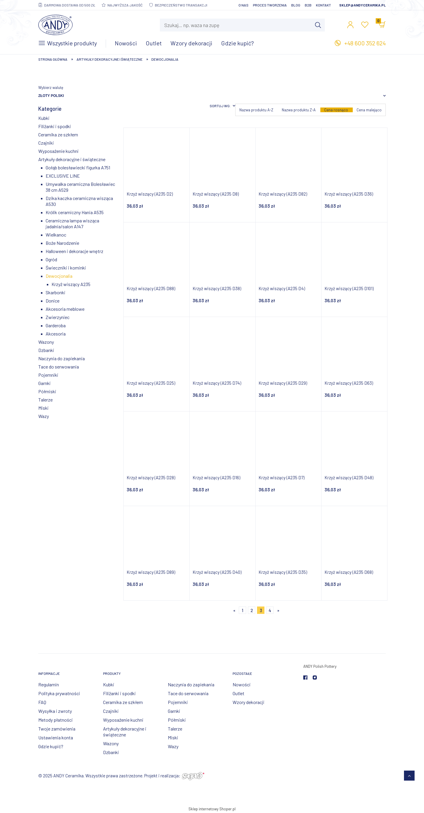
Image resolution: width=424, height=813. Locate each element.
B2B (308, 5)
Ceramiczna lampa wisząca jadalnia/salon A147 (72, 223)
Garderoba (56, 325)
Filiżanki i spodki (54, 126)
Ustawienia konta (55, 737)
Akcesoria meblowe (65, 309)
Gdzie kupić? (50, 746)
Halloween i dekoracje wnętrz (74, 251)
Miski (43, 408)
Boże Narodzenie (62, 243)
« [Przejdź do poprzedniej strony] (234, 610)
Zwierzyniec (57, 317)
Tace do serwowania (58, 366)
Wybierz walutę (50, 87)
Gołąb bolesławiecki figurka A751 (78, 167)
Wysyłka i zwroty (55, 711)
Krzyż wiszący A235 (71, 284)
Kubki (43, 118)
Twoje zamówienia (56, 728)
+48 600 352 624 (365, 43)
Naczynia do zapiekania (61, 358)
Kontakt (323, 5)
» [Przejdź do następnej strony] (278, 610)
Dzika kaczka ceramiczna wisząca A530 (79, 201)
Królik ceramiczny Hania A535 (75, 212)
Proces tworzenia (270, 5)
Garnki (44, 383)
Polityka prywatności (59, 693)
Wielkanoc (56, 234)
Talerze (45, 399)
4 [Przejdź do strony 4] (270, 610)
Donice (52, 300)
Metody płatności (55, 720)
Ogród (51, 259)
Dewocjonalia (59, 276)
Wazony (46, 342)
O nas (243, 5)
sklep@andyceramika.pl (362, 5)
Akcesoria (56, 333)
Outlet (238, 693)
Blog (295, 5)
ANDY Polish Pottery (320, 666)
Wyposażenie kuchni (58, 151)
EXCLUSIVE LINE (63, 176)
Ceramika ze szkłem (58, 134)
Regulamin (48, 684)
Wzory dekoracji (248, 702)
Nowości (242, 684)
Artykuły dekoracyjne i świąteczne (71, 159)
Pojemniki (48, 375)
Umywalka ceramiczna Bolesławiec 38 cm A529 (80, 187)
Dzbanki (46, 350)
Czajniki (46, 143)
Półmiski (47, 391)
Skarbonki (55, 292)
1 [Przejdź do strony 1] (242, 610)
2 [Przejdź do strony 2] (252, 610)
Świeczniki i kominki (66, 267)
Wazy (43, 416)
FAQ (42, 702)
